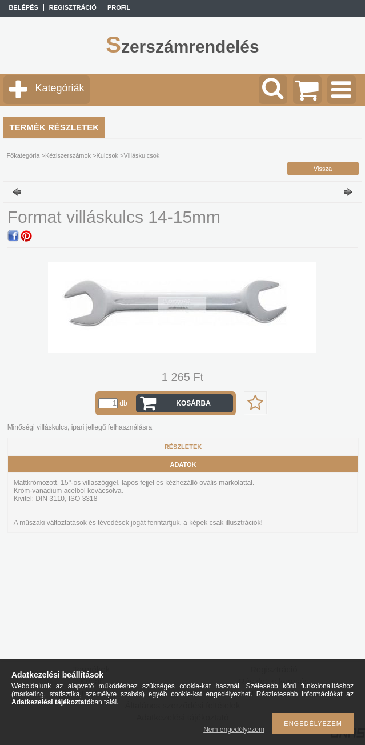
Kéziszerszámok (68, 155)
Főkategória (22, 155)
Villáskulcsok (142, 155)
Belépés (23, 7)
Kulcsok (108, 155)
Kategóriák (59, 88)
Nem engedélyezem (233, 730)
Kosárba (193, 403)
